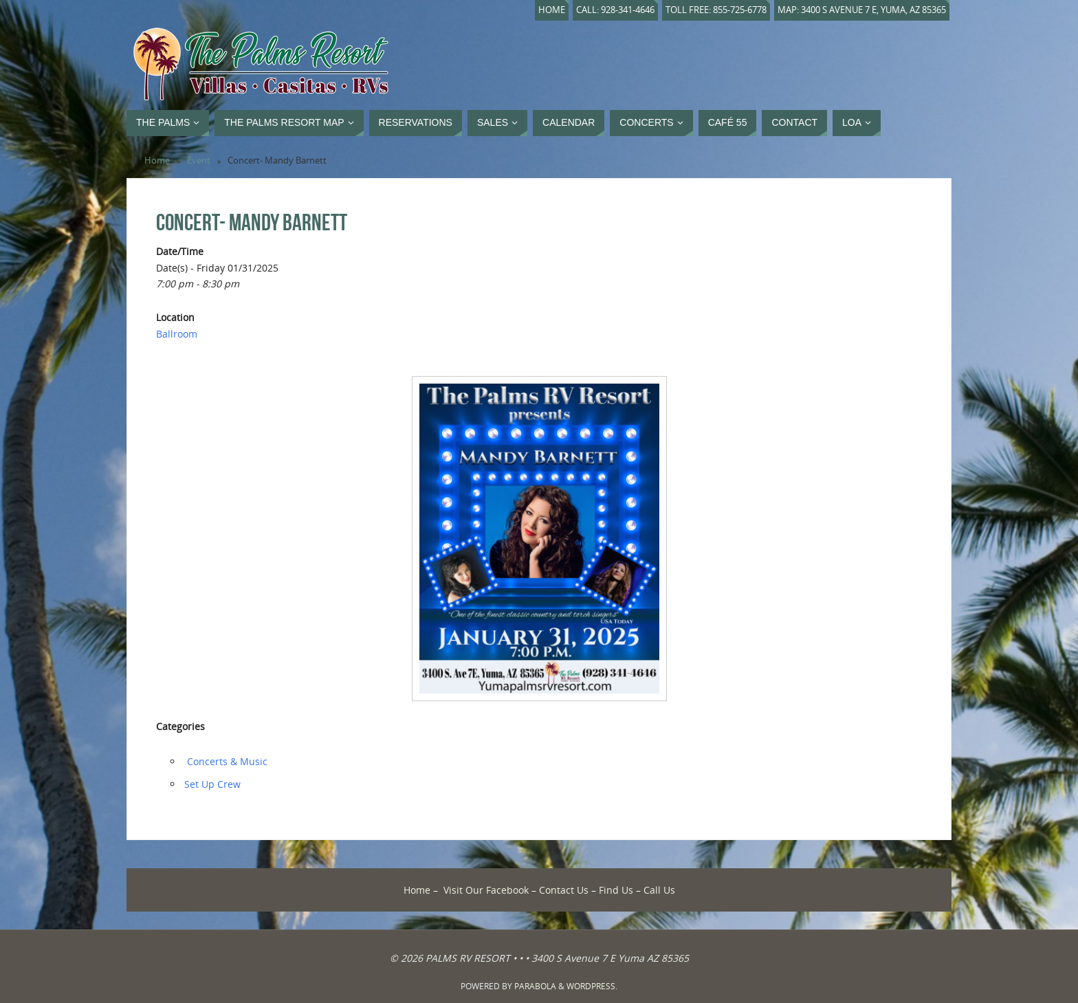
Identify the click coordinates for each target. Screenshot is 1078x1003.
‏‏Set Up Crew (212, 784)
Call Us (659, 889)
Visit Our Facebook (486, 889)
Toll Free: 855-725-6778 (716, 10)
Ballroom (176, 333)
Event (198, 160)
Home (551, 10)
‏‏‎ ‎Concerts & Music (225, 761)
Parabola (535, 986)
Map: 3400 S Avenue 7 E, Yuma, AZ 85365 (862, 10)
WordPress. (591, 986)
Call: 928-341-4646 (615, 10)
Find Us (616, 889)
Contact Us (563, 889)
